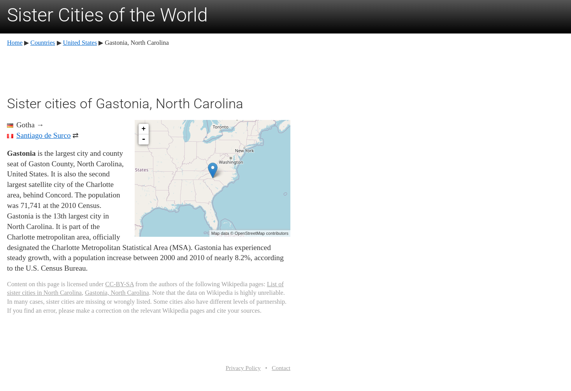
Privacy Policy (243, 368)
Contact (281, 368)
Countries (42, 42)
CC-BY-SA (119, 284)
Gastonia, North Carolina (117, 292)
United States (80, 42)
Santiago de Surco (43, 135)
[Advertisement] (148, 70)
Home (15, 42)
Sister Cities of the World (107, 15)
